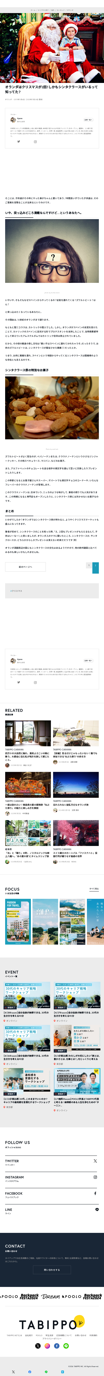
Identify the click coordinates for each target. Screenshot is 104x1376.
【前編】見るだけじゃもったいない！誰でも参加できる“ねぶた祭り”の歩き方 (75, 755)
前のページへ (25, 566)
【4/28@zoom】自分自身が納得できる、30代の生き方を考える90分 (26, 1014)
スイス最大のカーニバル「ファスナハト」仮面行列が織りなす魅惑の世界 (75, 855)
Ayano (19, 118)
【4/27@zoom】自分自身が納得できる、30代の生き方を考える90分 (76, 1014)
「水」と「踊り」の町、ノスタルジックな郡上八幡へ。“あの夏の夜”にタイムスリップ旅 (27, 855)
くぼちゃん (28, 862)
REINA (74, 862)
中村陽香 (25, 813)
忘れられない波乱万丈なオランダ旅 (70, 804)
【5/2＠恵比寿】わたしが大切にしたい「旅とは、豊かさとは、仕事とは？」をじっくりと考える (77, 1057)
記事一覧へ (88, 120)
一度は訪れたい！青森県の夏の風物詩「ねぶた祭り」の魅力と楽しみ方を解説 (27, 806)
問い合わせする (52, 1269)
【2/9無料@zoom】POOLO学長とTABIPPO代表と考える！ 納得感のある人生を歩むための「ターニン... (76, 1102)
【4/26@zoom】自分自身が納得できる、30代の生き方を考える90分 (26, 1057)
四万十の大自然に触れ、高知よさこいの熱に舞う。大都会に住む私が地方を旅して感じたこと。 (27, 756)
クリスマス (17, 591)
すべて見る (94, 888)
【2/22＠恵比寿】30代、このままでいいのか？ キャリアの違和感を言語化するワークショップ (27, 1101)
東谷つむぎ (27, 765)
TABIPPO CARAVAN (14, 749)
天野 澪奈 (75, 810)
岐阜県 (8, 849)
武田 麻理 (73, 762)
